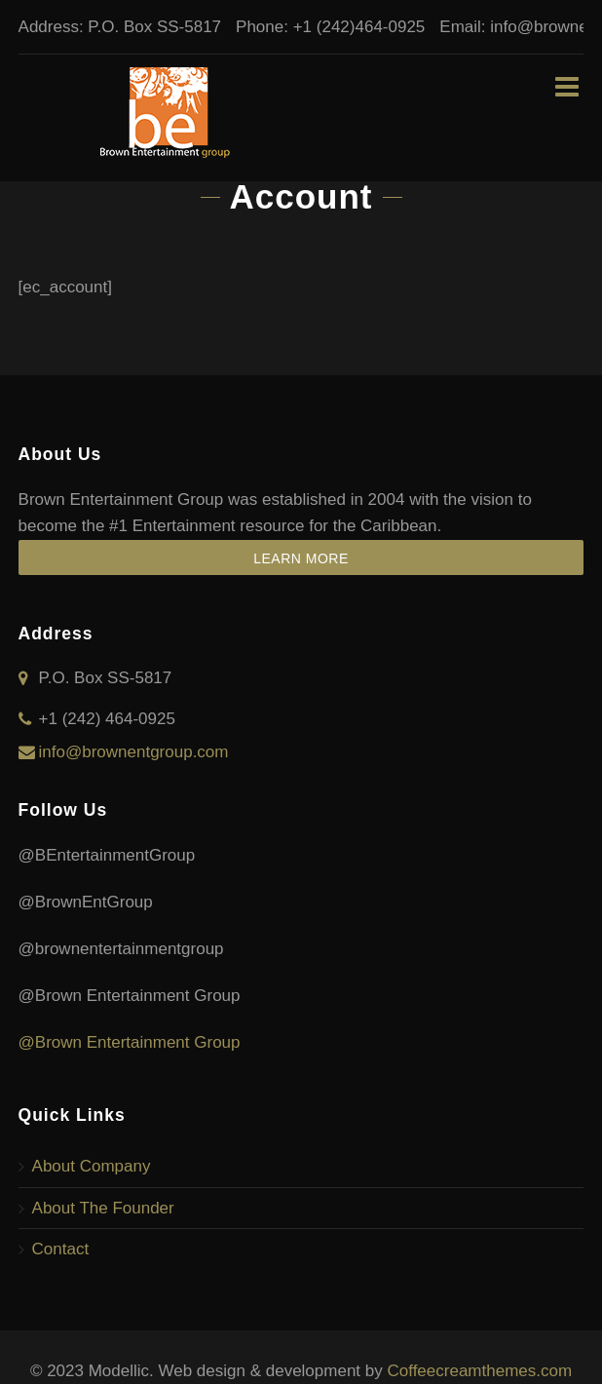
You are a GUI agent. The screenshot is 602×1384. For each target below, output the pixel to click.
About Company (91, 1166)
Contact (61, 1249)
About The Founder (103, 1208)
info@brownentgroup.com (134, 752)
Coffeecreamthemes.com (479, 1371)
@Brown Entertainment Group (130, 1042)
